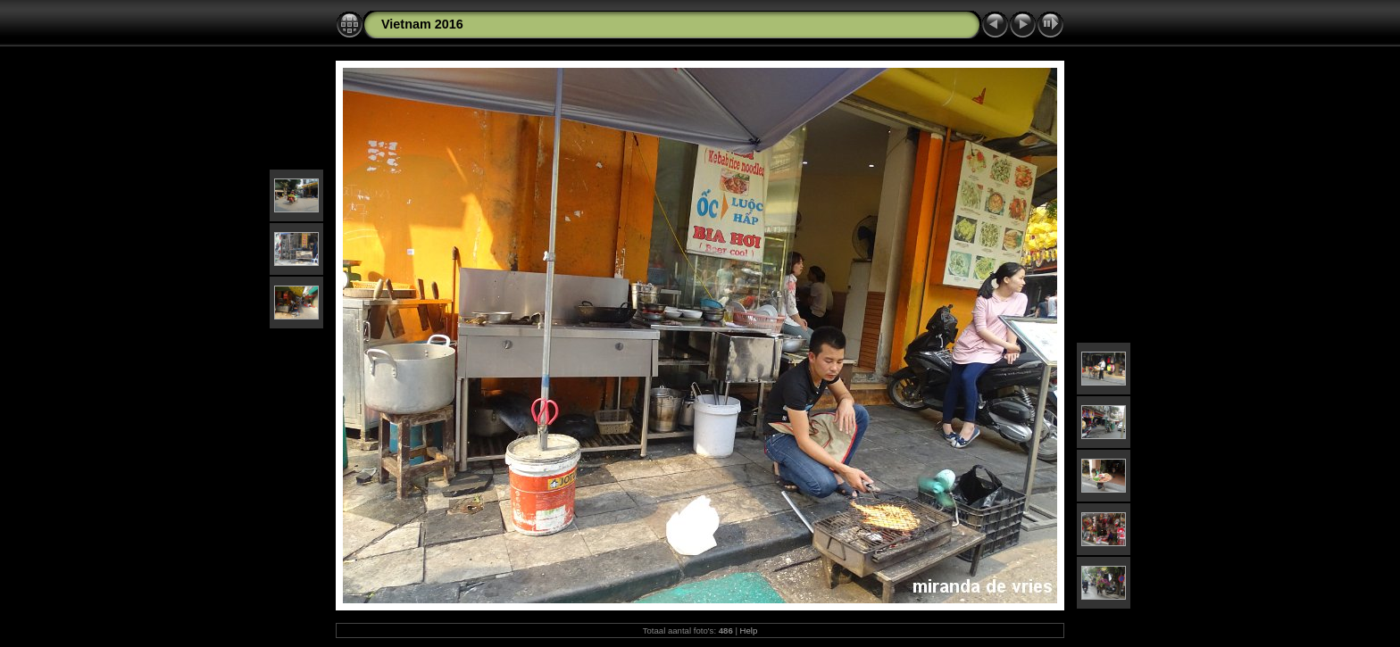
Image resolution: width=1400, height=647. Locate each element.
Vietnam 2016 (422, 24)
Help (749, 630)
